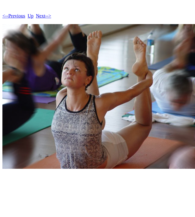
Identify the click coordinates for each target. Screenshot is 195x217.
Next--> (43, 15)
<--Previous (13, 15)
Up (31, 15)
